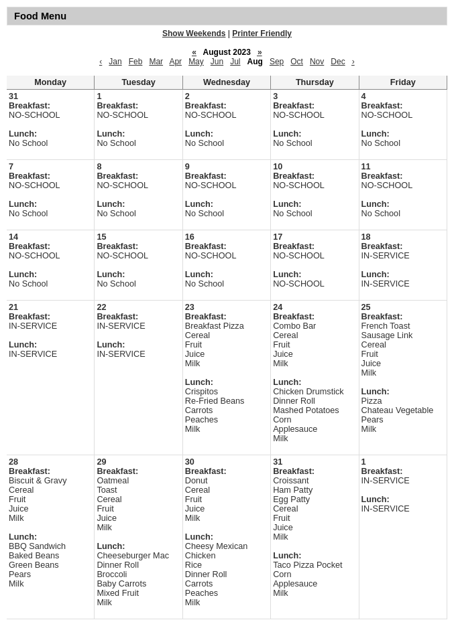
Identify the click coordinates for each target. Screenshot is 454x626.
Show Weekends (193, 33)
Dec (338, 61)
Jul (235, 61)
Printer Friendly (262, 33)
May (196, 61)
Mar (156, 61)
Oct (296, 61)
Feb (136, 61)
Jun (217, 61)
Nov (317, 61)
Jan (115, 61)
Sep (277, 61)
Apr (175, 61)
